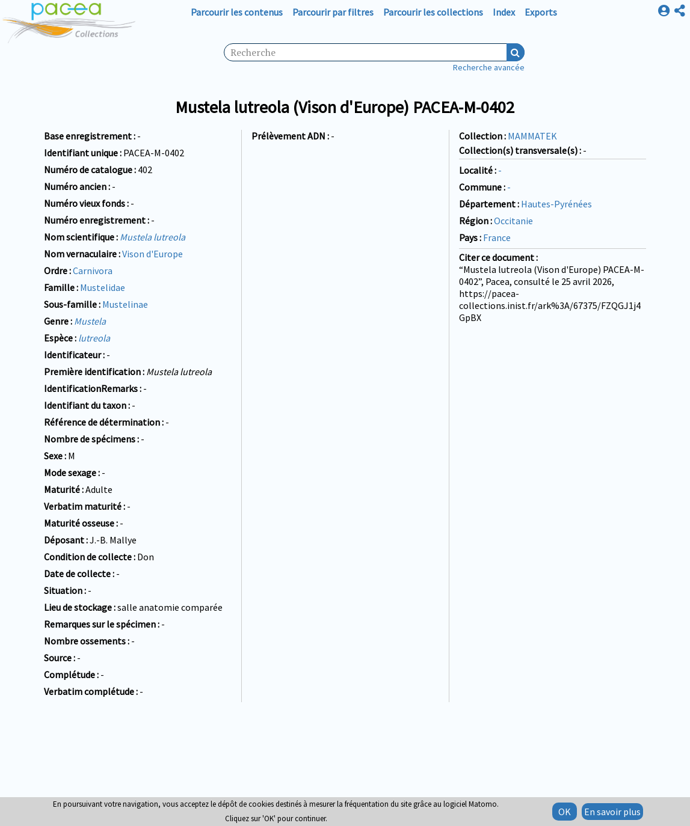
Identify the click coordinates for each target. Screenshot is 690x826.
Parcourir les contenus (237, 12)
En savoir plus (612, 812)
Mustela (90, 321)
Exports (541, 12)
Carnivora (92, 271)
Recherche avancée (489, 67)
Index (504, 12)
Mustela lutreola (152, 237)
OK (564, 812)
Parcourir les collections (433, 12)
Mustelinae (125, 304)
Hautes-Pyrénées (556, 204)
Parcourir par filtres (333, 12)
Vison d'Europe (152, 254)
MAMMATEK (532, 136)
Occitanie (513, 221)
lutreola (94, 338)
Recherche (516, 52)
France (497, 237)
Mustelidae (102, 287)
